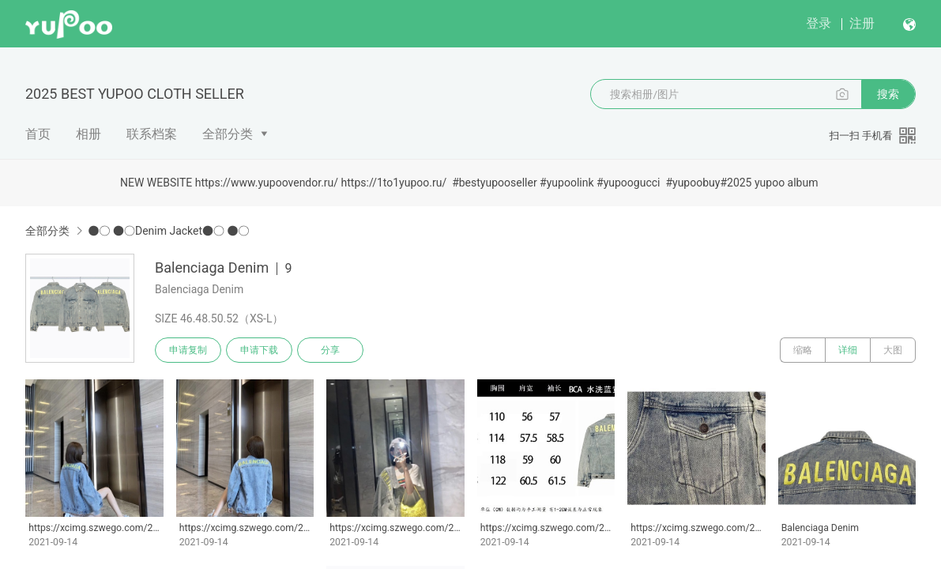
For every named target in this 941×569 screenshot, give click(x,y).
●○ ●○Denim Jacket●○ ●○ (168, 230)
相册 (88, 133)
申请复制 (188, 350)
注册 (862, 23)
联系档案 (151, 133)
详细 (847, 350)
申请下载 (259, 350)
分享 (330, 350)
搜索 (888, 94)
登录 (818, 23)
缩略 (802, 350)
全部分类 (227, 133)
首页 (38, 133)
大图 (892, 350)
